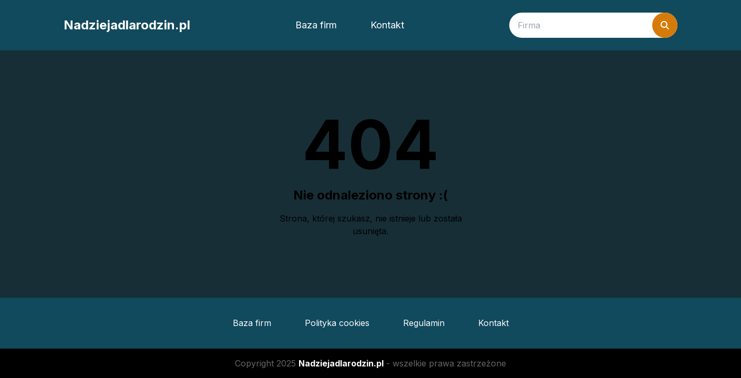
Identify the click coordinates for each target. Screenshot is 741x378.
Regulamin (424, 323)
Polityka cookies (337, 323)
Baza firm (316, 24)
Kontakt (387, 24)
